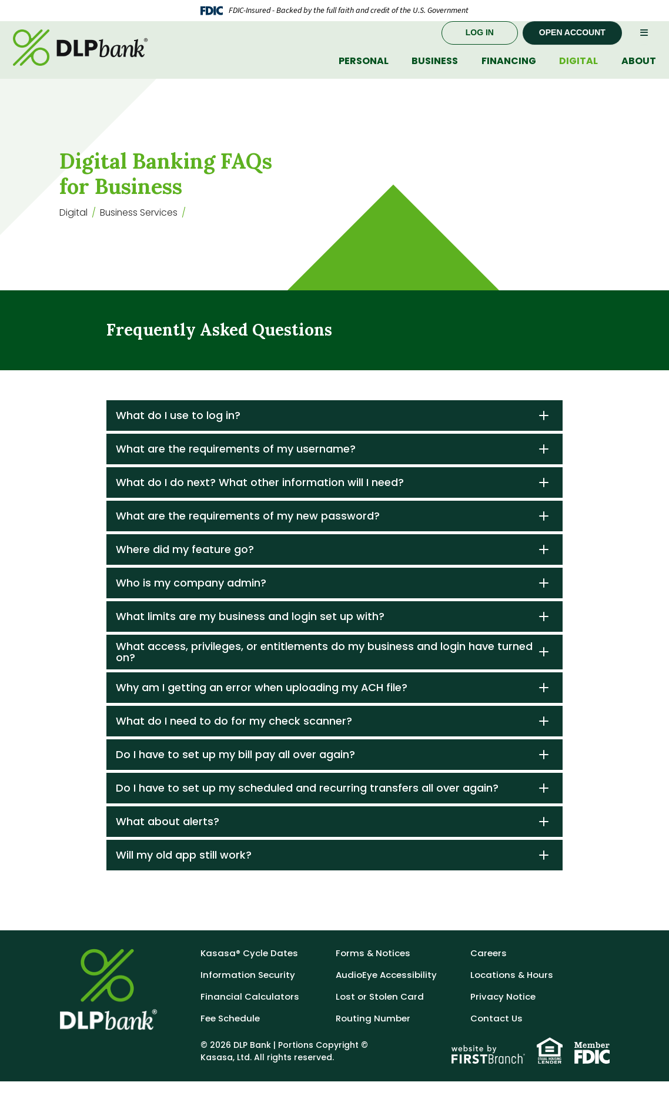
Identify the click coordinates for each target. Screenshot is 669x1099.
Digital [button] (578, 72)
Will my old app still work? (184, 872)
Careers (488, 970)
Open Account (572, 44)
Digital (73, 230)
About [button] (638, 72)
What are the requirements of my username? (236, 466)
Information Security (247, 992)
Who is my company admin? (191, 600)
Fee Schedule (230, 1036)
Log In (480, 44)
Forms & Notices (373, 970)
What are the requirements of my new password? (248, 533)
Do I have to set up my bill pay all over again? (235, 772)
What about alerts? (167, 839)
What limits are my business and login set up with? (250, 633)
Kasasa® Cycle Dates (249, 970)
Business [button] (435, 72)
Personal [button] (364, 72)
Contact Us (496, 1036)
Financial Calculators (249, 1014)
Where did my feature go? (185, 566)
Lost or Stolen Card (380, 1014)
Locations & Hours (512, 992)
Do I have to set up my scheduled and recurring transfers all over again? (307, 805)
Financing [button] (508, 72)
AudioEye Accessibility (386, 992)
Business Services (139, 230)
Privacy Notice (503, 1014)
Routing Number (373, 1036)
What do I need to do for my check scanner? (234, 738)
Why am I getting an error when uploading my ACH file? (262, 705)
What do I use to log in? (178, 432)
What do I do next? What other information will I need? (260, 499)
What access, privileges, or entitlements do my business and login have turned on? (324, 669)
